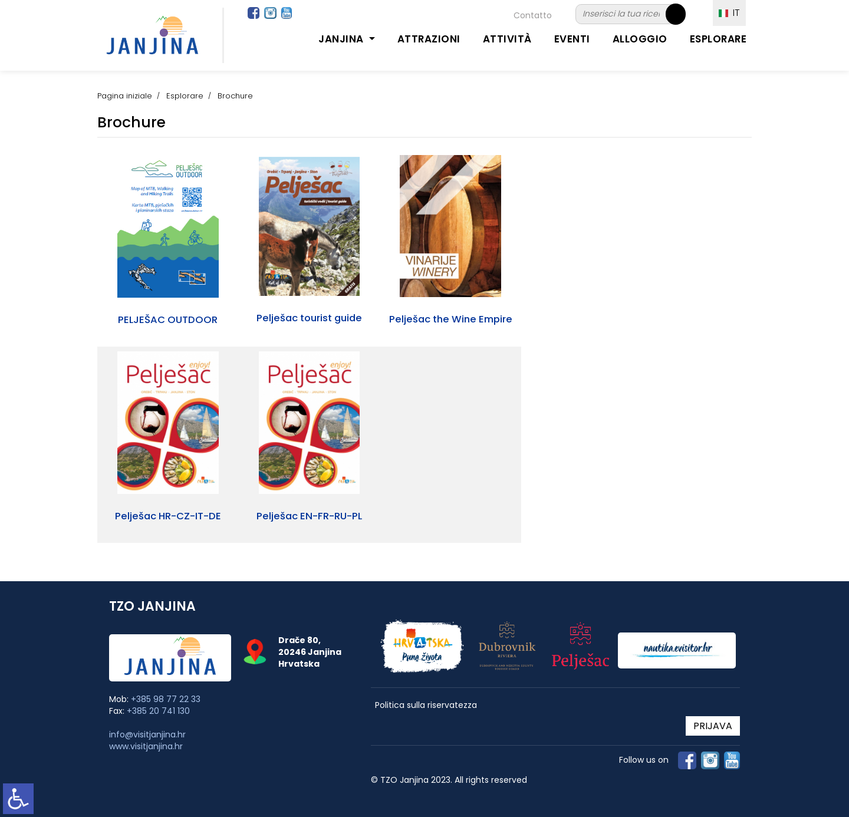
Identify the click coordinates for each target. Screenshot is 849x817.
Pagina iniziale (124, 95)
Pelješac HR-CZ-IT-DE (168, 516)
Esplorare (718, 39)
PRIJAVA (713, 726)
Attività (507, 39)
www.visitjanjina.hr (146, 746)
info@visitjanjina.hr (147, 734)
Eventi (572, 39)
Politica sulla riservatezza (426, 705)
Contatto (533, 15)
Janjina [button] (342, 39)
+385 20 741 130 (158, 711)
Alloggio (640, 39)
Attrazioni (428, 39)
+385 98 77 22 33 (165, 699)
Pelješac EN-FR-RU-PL (309, 516)
